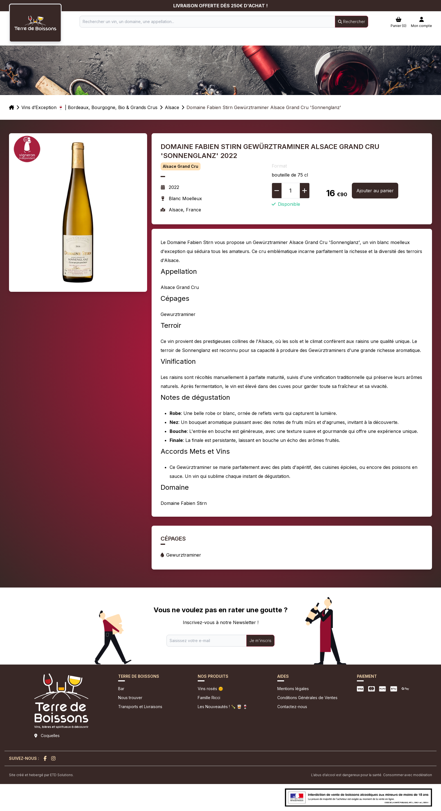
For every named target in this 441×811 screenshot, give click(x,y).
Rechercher (351, 21)
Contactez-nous (292, 706)
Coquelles (50, 735)
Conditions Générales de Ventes (307, 697)
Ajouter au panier (375, 190)
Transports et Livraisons (140, 706)
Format (279, 166)
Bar (121, 688)
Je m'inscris (260, 640)
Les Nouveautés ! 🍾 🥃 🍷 (223, 706)
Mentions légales (293, 688)
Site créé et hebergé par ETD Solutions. (41, 775)
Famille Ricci (209, 697)
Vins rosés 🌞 (210, 688)
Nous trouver (130, 697)
